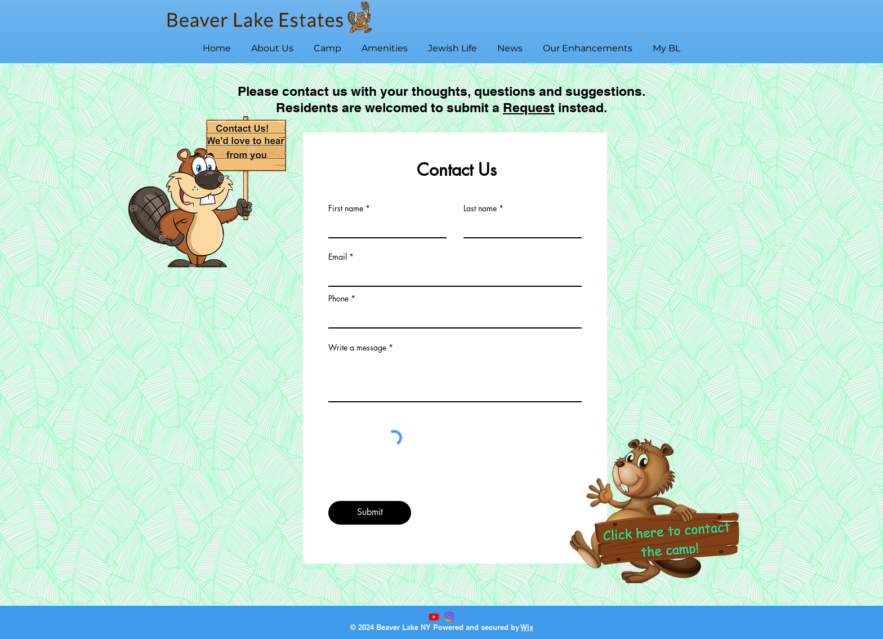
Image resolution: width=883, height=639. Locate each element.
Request (529, 107)
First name (345, 208)
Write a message (357, 348)
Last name (480, 208)
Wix (527, 627)
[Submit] (369, 513)
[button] (272, 43)
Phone (338, 299)
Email (337, 257)
